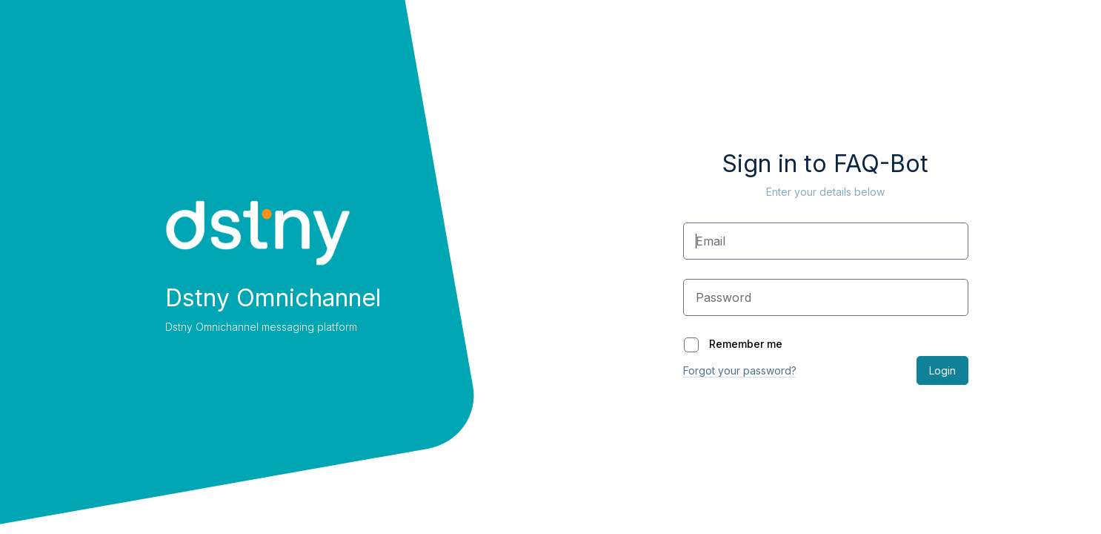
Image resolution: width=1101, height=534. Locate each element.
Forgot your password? (739, 370)
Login (942, 370)
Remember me (733, 343)
